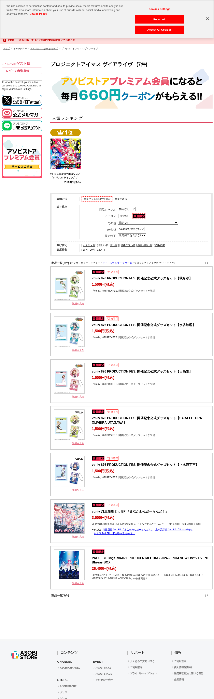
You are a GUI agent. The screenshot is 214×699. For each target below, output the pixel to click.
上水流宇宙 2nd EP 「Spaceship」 (174, 529)
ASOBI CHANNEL (70, 667)
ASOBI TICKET (104, 667)
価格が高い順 (144, 245)
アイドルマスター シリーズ (44, 48)
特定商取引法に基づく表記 (188, 673)
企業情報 (179, 679)
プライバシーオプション (143, 673)
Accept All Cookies (159, 28)
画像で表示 (121, 199)
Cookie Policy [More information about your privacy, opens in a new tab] (38, 12)
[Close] (207, 17)
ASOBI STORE (68, 686)
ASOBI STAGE (104, 673)
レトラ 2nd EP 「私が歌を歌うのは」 (114, 533)
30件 (85, 249)
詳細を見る (78, 303)
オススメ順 (89, 245)
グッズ (63, 692)
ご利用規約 (180, 661)
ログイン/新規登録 (17, 70)
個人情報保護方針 (184, 667)
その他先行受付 (104, 680)
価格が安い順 (128, 245)
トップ (6, 48)
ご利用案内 (136, 667)
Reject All (159, 17)
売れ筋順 (160, 245)
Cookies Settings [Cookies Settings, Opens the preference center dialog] (159, 7)
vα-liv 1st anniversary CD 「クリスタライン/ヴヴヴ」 (66, 177)
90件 (92, 249)
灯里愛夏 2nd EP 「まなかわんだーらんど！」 (128, 529)
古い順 (113, 245)
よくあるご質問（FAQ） (143, 661)
